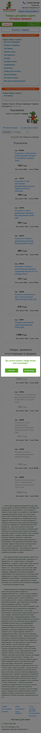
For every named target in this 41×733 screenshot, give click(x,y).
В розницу (29, 370)
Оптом (11, 370)
